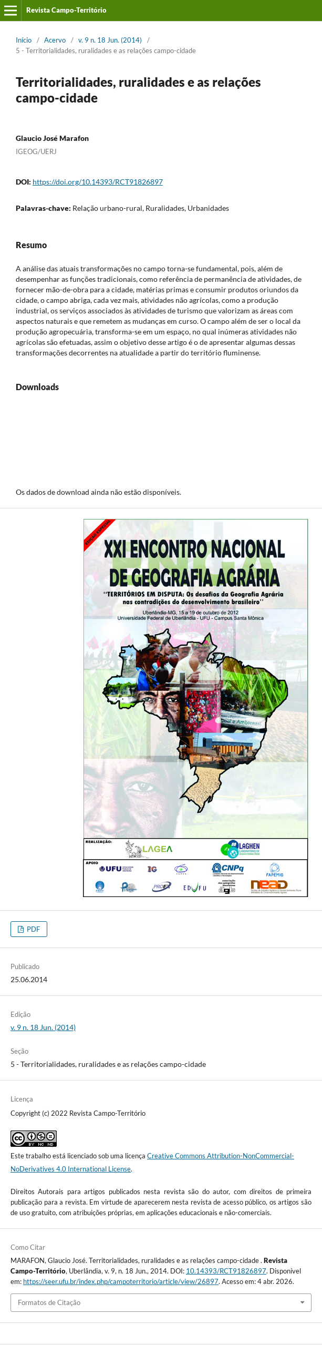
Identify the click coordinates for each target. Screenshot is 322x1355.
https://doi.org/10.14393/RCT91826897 (98, 181)
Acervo (55, 40)
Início (24, 40)
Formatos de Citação (49, 1302)
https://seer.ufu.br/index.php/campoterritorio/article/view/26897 (121, 1281)
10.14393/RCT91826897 (226, 1271)
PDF (32, 929)
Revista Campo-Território (66, 10)
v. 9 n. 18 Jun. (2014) (110, 40)
